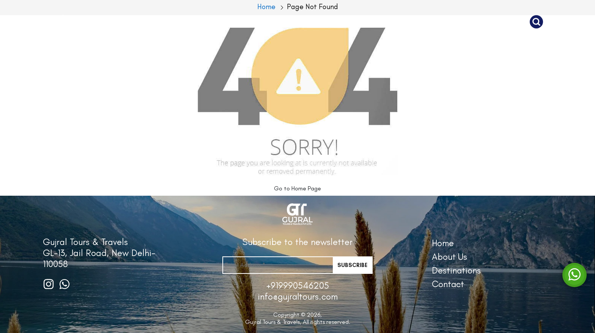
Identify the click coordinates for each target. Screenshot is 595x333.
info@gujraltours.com (298, 296)
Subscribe (352, 265)
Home (443, 242)
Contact (492, 22)
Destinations (422, 22)
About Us (350, 22)
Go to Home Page (297, 188)
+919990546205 (297, 285)
